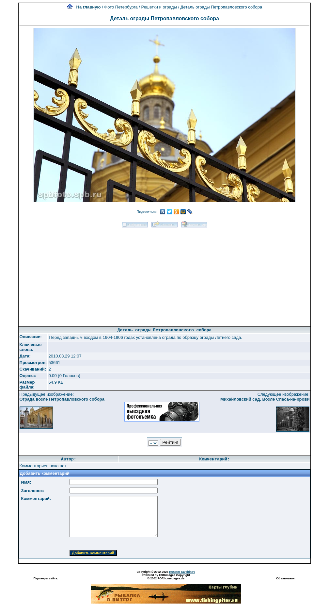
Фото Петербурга (120, 7)
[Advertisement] (164, 275)
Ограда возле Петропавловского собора (62, 399)
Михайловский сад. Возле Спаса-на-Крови (264, 399)
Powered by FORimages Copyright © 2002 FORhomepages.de (166, 576)
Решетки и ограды (159, 7)
